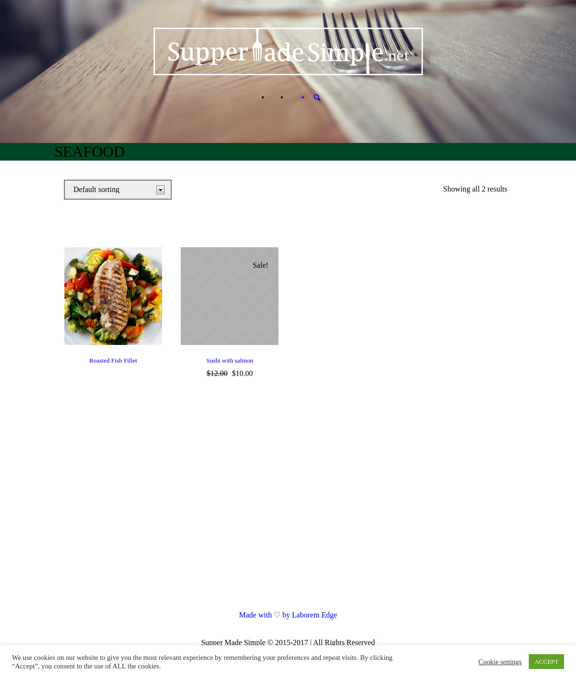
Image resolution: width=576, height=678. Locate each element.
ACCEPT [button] (546, 661)
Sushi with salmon (229, 360)
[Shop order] (118, 190)
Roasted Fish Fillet (113, 360)
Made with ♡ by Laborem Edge (288, 615)
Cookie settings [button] (500, 662)
